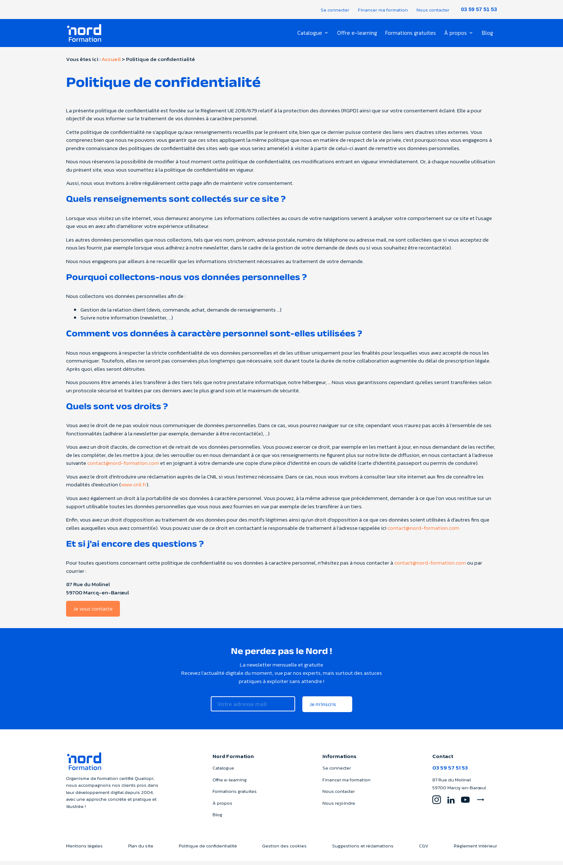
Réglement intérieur (475, 849)
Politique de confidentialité (208, 849)
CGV (423, 849)
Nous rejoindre (338, 806)
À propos (455, 33)
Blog (487, 33)
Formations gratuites (411, 33)
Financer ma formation (383, 9)
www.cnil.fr (133, 488)
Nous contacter (433, 9)
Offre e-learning (358, 33)
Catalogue (312, 33)
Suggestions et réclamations (363, 849)
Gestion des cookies (284, 849)
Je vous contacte (93, 612)
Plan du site (140, 849)
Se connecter (335, 9)
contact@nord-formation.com (123, 467)
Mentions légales (84, 849)
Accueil (111, 63)
